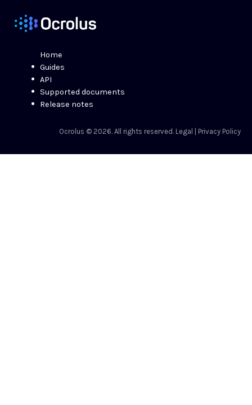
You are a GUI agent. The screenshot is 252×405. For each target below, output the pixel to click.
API (46, 79)
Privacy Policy (219, 131)
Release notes (66, 104)
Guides (52, 67)
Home (51, 55)
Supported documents (82, 92)
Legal (184, 131)
